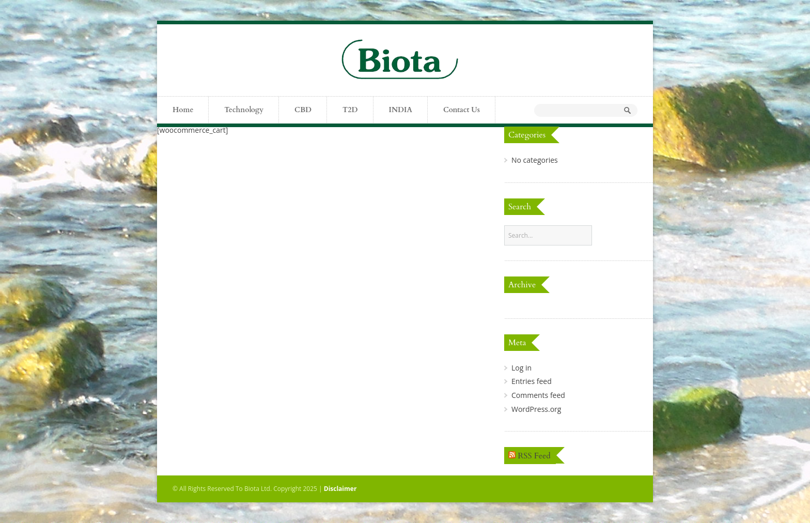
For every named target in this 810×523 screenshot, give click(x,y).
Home (183, 110)
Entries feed (531, 381)
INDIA (400, 110)
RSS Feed (534, 456)
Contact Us (461, 110)
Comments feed (538, 395)
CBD (302, 110)
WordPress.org (536, 409)
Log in (521, 368)
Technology (243, 110)
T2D (349, 110)
